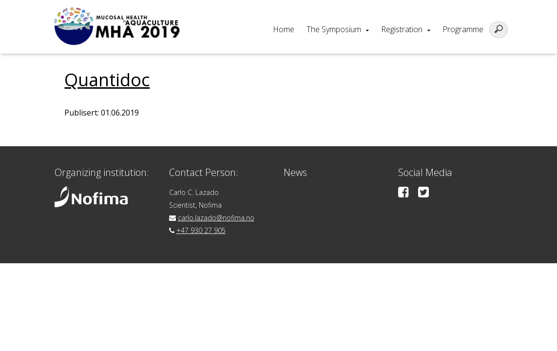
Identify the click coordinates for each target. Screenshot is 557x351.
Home (283, 29)
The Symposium (334, 29)
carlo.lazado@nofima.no (216, 217)
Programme (462, 29)
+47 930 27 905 (201, 230)
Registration (402, 29)
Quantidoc (107, 80)
